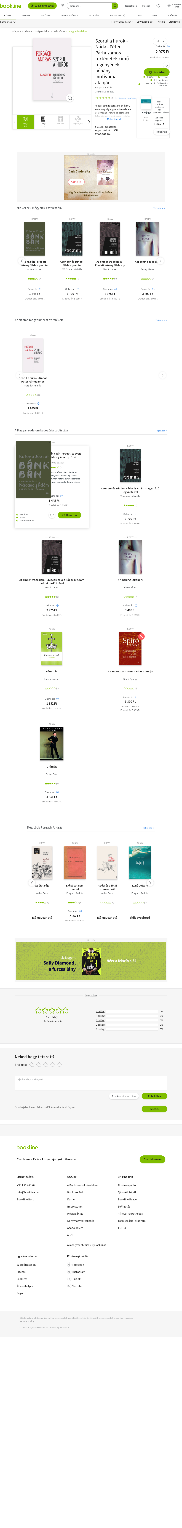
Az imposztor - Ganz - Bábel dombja (130, 672)
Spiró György (130, 679)
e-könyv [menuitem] (45, 15)
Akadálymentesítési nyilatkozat (86, 1246)
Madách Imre (110, 270)
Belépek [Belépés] (146, 5)
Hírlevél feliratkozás (130, 1214)
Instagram (76, 1272)
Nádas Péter (42, 894)
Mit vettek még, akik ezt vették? (39, 209)
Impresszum (74, 1207)
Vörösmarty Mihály (72, 270)
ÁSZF (70, 1236)
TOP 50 (122, 1228)
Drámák (52, 767)
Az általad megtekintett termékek (39, 321)
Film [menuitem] (154, 15)
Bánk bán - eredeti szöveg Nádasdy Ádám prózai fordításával (34, 264)
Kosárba (157, 73)
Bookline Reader (128, 1200)
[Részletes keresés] (63, 5)
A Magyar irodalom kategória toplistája (41, 431)
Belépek (154, 1109)
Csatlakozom (153, 1160)
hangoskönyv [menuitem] (69, 15)
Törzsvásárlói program (132, 1221)
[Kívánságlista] (158, 6)
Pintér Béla (52, 775)
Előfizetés (174, 22)
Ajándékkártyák (127, 1193)
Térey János (147, 270)
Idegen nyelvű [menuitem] (117, 15)
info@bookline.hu (28, 1193)
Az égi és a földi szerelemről (107, 888)
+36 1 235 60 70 (26, 1186)
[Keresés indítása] (115, 5)
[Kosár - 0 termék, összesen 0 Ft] (174, 6)
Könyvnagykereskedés (80, 1221)
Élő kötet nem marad (75, 888)
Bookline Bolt (25, 1200)
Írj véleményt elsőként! (126, 98)
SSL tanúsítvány (27, 1322)
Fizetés (21, 1272)
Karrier (71, 1200)
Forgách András (33, 386)
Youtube (74, 1287)
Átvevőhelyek (25, 1287)
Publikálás (154, 1097)
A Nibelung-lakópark (147, 262)
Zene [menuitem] (139, 15)
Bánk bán (52, 672)
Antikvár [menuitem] (94, 15)
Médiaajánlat (75, 1214)
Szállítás (22, 1280)
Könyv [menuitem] (7, 15)
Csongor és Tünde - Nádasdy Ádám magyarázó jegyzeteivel (72, 264)
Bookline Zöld (75, 1193)
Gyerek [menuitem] (26, 15)
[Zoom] (70, 99)
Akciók (161, 22)
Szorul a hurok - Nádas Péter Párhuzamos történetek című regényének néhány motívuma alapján (33, 380)
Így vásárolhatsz (122, 22)
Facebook (75, 1265)
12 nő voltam (140, 886)
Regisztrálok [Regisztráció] (131, 5)
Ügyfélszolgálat (145, 22)
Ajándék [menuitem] (173, 15)
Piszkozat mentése (124, 1097)
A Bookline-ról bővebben (82, 1186)
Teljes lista (159, 209)
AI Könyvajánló (42, 5)
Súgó (20, 1294)
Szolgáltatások (26, 1265)
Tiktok (74, 1280)
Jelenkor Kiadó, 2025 (104, 92)
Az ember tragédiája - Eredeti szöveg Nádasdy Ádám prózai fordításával (110, 264)
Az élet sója (42, 886)
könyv (34, 220)
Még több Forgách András (44, 828)
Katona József (34, 270)
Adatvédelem (75, 1228)
